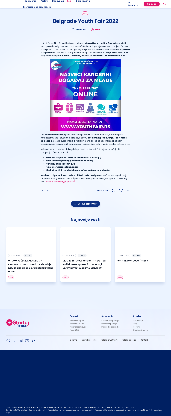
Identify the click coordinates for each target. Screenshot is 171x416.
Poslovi (74, 316)
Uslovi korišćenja (89, 340)
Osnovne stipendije (110, 320)
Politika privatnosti (109, 340)
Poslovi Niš (74, 330)
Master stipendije (109, 323)
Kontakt (144, 340)
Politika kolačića (129, 340)
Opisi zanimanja (140, 330)
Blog (135, 323)
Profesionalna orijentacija (37, 6)
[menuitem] (40, 7)
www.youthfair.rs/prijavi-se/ (60, 181)
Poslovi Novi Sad (77, 323)
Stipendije (107, 316)
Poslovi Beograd (77, 320)
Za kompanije (133, 4)
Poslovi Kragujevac (78, 327)
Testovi (136, 327)
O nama (73, 340)
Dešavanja (138, 320)
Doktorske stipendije (110, 327)
